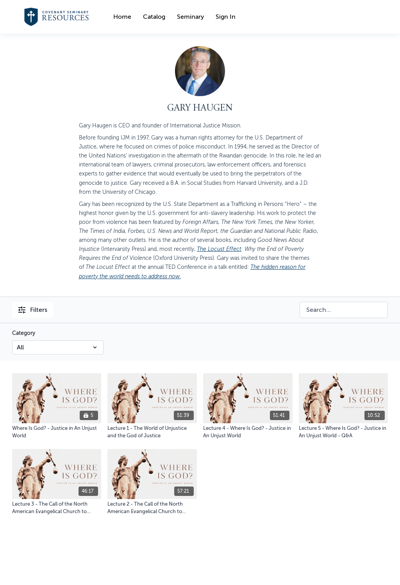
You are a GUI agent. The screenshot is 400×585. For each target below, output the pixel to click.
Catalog (154, 16)
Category (23, 333)
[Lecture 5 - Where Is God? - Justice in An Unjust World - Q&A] (343, 432)
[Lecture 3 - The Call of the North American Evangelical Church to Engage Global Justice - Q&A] (57, 507)
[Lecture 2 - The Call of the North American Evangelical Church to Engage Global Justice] (152, 507)
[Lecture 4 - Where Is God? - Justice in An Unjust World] (248, 432)
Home (122, 16)
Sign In (226, 16)
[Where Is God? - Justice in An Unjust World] (57, 432)
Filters (32, 309)
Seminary (190, 16)
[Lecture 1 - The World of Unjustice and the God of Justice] (152, 432)
